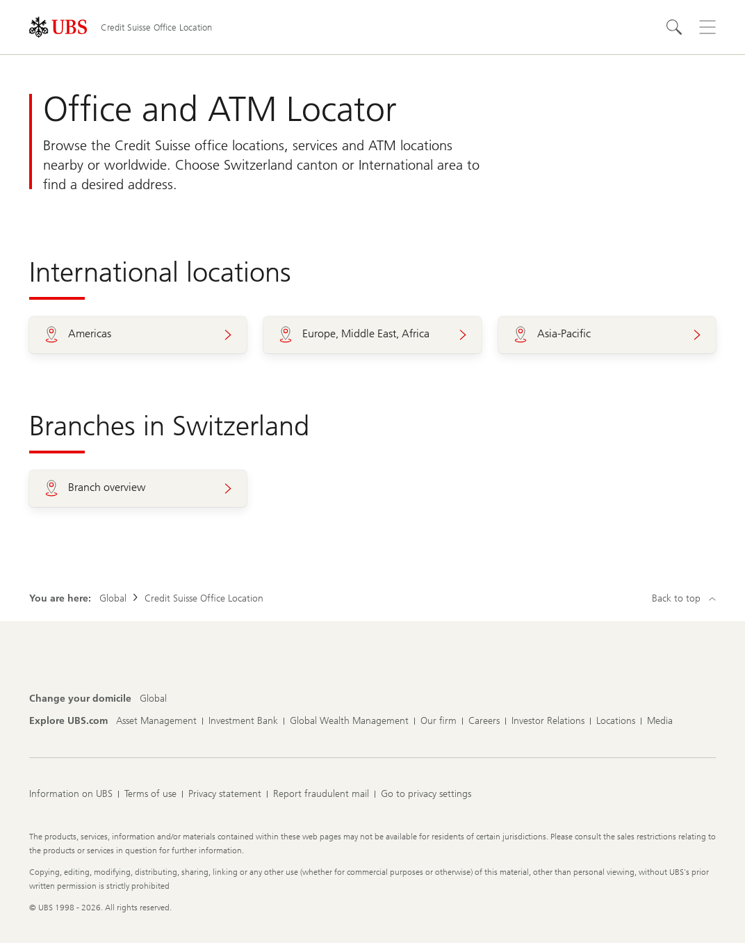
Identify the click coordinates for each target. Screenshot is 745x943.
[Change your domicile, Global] (153, 699)
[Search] (674, 27)
